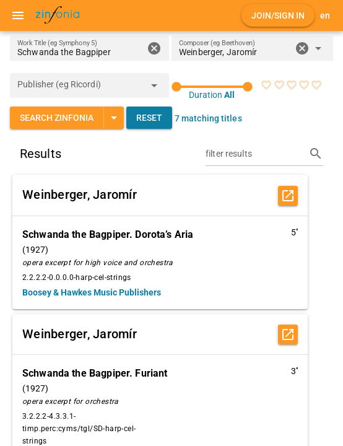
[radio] (266, 84)
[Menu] (17, 15)
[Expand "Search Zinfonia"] (113, 118)
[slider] (212, 86)
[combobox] (235, 52)
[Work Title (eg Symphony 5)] (80, 48)
